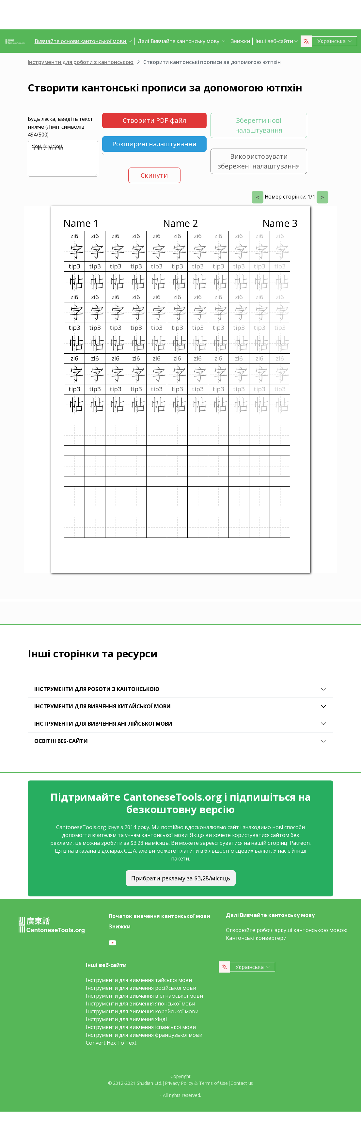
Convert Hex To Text (111, 1042)
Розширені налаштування (154, 143)
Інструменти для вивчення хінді (126, 1019)
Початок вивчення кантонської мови (159, 916)
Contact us (241, 1083)
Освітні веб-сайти (61, 741)
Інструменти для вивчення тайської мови (139, 980)
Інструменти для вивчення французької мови (144, 1034)
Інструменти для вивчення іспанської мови (141, 1027)
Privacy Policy (179, 1083)
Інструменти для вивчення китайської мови (102, 706)
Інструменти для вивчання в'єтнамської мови (144, 995)
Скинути (154, 175)
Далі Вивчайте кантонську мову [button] (179, 41)
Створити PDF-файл (154, 120)
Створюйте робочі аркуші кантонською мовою (287, 930)
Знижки (240, 41)
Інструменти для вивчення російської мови (141, 987)
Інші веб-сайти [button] (274, 41)
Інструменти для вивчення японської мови (140, 1003)
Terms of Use (213, 1083)
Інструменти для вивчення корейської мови (142, 1011)
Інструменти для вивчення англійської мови (103, 723)
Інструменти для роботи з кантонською (80, 62)
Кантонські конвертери (256, 937)
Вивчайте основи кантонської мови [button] (81, 41)
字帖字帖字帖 (63, 159)
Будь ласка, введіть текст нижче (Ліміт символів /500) (60, 126)
